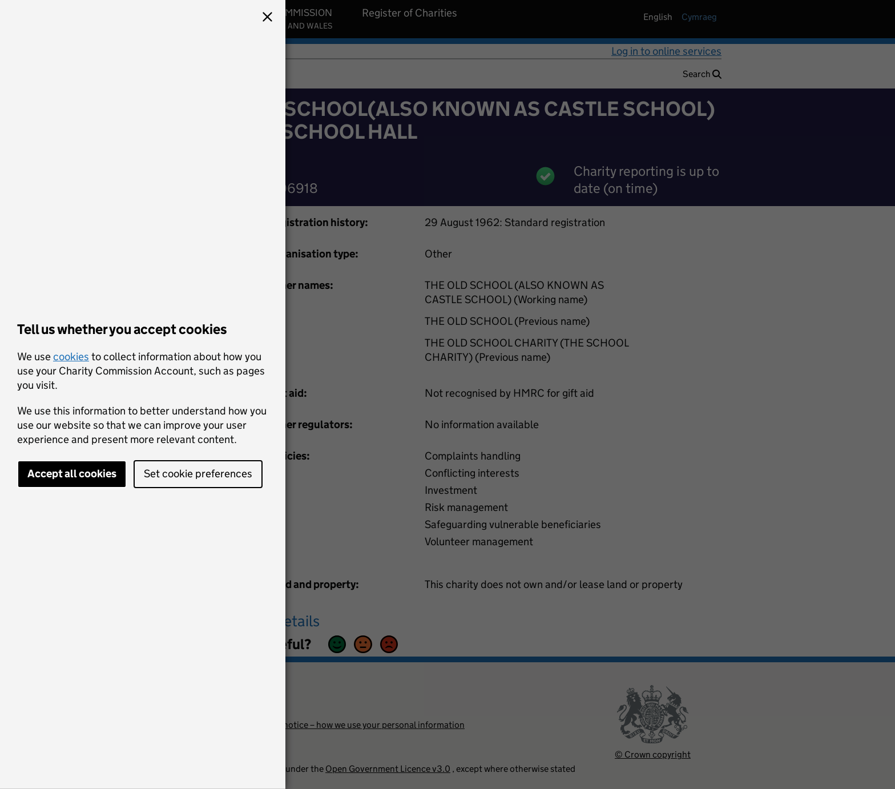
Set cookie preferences (198, 473)
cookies (71, 356)
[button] (267, 18)
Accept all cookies (71, 473)
